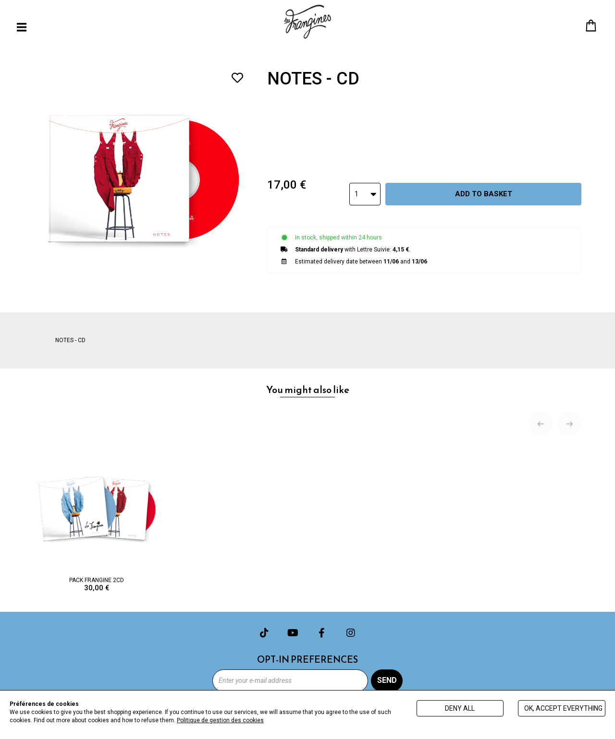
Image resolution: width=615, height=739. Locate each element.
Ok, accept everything (563, 708)
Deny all (460, 708)
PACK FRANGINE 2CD (97, 519)
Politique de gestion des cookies (220, 720)
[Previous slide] (541, 424)
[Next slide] (569, 424)
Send (387, 680)
